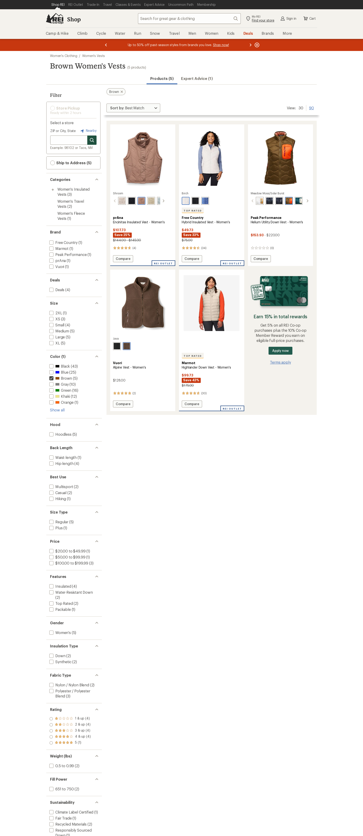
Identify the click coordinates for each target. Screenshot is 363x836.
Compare (123, 259)
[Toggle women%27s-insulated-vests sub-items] (53, 189)
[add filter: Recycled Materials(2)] (67, 824)
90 (311, 107)
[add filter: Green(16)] (59, 390)
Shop (74, 19)
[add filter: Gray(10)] (58, 384)
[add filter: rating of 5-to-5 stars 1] (70, 719)
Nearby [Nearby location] (88, 131)
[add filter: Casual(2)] (57, 492)
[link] (142, 158)
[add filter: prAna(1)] (57, 260)
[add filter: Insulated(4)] (59, 586)
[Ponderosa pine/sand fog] (293, 201)
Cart (309, 18)
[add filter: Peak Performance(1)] (67, 254)
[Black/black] (274, 201)
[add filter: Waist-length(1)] (62, 457)
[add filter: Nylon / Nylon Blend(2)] (68, 685)
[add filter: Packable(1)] (59, 609)
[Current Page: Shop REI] (58, 4)
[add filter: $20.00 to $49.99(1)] (66, 551)
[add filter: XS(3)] (54, 319)
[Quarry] (156, 201)
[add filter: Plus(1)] (55, 528)
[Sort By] (133, 108)
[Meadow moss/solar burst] (284, 201)
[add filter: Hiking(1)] (57, 498)
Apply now (280, 351)
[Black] (127, 201)
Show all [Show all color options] (57, 410)
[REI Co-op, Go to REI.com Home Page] (54, 18)
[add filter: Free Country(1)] (63, 242)
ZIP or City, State (63, 131)
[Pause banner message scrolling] (256, 45)
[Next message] (250, 45)
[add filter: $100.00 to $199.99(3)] (68, 563)
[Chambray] (205, 201)
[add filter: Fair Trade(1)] (60, 818)
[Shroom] (136, 201)
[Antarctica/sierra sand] (255, 201)
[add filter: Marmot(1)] (58, 248)
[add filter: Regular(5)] (58, 522)
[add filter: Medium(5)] (58, 331)
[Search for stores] (92, 140)
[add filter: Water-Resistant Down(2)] (70, 592)
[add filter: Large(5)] (56, 337)
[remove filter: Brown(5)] (60, 378)
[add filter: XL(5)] (54, 343)
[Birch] (186, 201)
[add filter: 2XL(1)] (55, 313)
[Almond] (117, 201)
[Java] (127, 346)
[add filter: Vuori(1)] (56, 266)
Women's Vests (93, 56)
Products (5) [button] (162, 78)
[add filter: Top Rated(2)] (60, 603)
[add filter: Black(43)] (59, 366)
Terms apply (280, 362)
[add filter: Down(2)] (56, 655)
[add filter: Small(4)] (56, 325)
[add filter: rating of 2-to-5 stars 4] (70, 737)
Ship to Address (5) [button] (70, 163)
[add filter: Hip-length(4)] (60, 463)
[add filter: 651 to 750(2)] (61, 789)
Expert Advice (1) (197, 78)
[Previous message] (106, 45)
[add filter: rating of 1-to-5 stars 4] (70, 743)
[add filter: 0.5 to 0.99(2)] (61, 765)
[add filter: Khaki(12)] (59, 396)
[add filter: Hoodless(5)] (60, 434)
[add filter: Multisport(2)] (60, 486)
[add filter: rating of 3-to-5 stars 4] (70, 731)
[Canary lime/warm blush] (303, 201)
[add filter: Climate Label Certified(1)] (70, 812)
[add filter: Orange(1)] (61, 402)
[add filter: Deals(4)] (56, 289)
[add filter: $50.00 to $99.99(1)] (66, 557)
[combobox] (189, 18)
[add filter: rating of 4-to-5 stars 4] (70, 725)
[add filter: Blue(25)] (58, 372)
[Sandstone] (146, 201)
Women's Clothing (63, 56)
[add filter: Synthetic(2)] (60, 661)
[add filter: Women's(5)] (59, 632)
